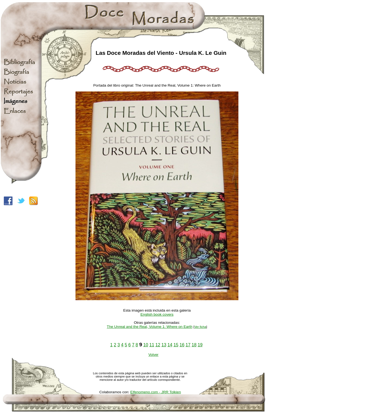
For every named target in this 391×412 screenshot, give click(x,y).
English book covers (157, 314)
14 (170, 345)
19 (200, 345)
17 (188, 345)
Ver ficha (200, 326)
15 (176, 345)
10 (145, 345)
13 (164, 345)
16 (181, 345)
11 (151, 345)
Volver (153, 355)
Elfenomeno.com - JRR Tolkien (155, 392)
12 (157, 345)
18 (194, 345)
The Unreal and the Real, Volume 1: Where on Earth (149, 327)
